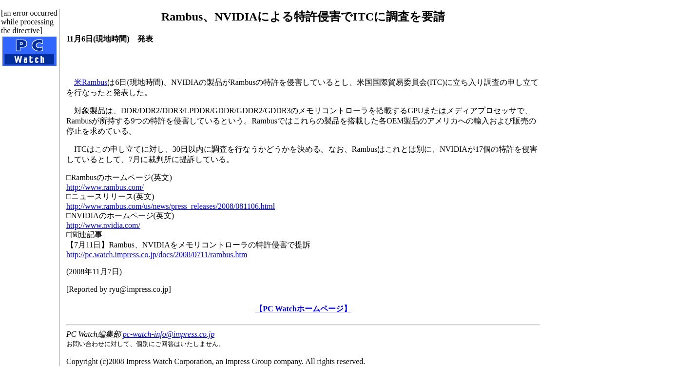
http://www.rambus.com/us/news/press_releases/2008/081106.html (170, 206)
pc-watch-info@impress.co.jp (168, 334)
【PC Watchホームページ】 (303, 309)
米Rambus (90, 82)
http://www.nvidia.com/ (103, 225)
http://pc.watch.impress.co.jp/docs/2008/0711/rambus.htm (156, 254)
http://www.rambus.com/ (105, 187)
